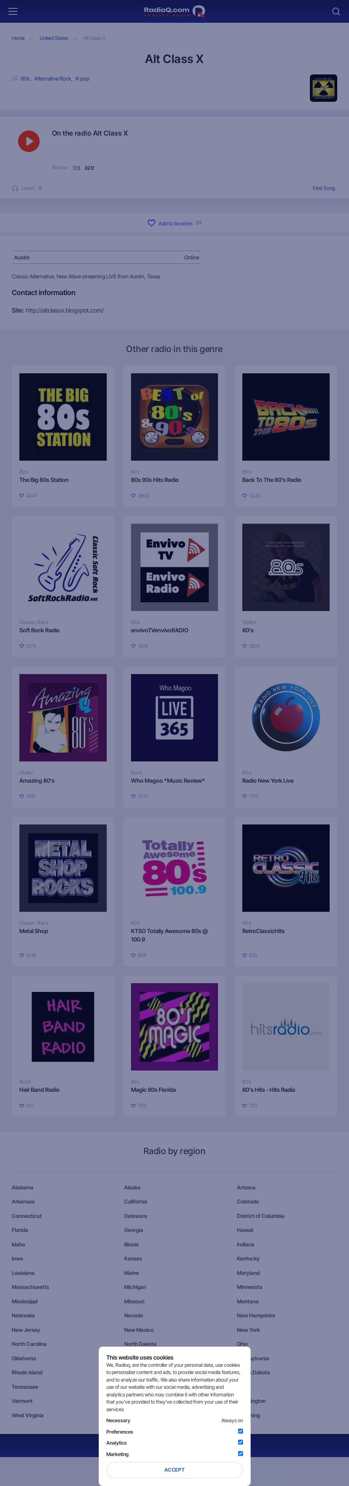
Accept (174, 1470)
